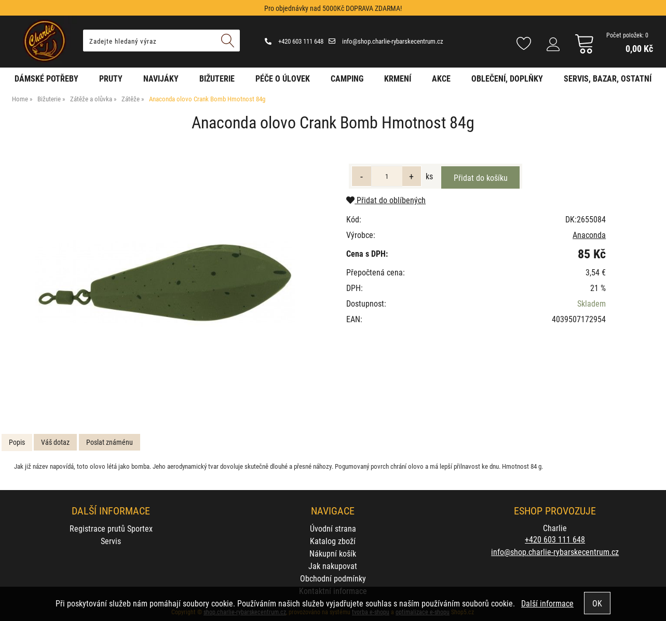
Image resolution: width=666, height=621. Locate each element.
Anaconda (589, 234)
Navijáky (161, 78)
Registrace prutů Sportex (111, 528)
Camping (347, 78)
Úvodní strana (333, 528)
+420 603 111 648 (294, 41)
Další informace (547, 603)
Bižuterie (217, 78)
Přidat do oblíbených (386, 199)
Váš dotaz (55, 442)
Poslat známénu (109, 442)
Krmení (397, 78)
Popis (17, 442)
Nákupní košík (332, 553)
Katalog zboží (333, 540)
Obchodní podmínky (333, 578)
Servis (111, 540)
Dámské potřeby (46, 78)
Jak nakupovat (332, 565)
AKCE (441, 78)
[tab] (17, 442)
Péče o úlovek (282, 78)
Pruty (111, 78)
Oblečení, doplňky (507, 78)
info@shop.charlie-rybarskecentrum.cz (386, 41)
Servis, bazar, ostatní (607, 78)
